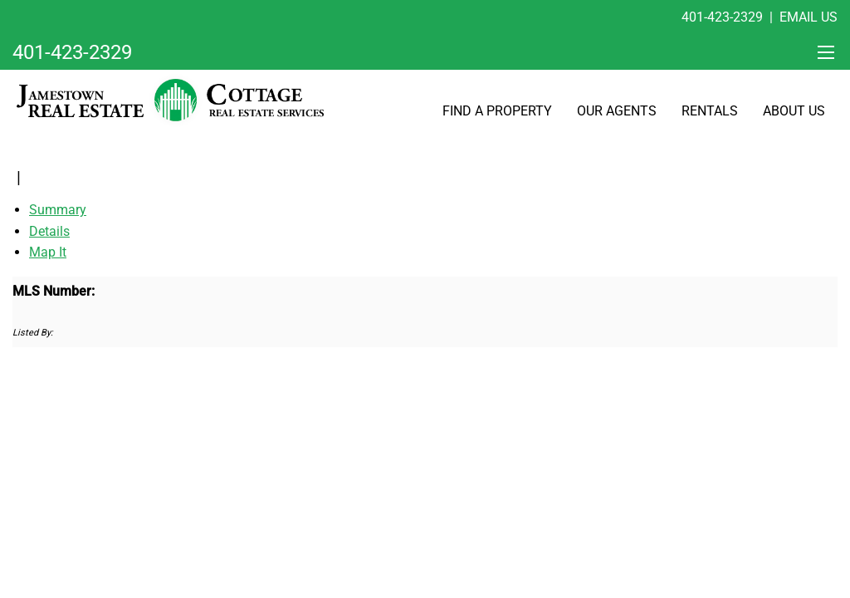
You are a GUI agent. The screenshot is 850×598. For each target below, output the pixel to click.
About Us (794, 111)
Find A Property (497, 111)
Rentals (709, 111)
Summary (57, 210)
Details (49, 231)
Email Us (808, 17)
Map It (47, 252)
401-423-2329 (722, 17)
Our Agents (617, 111)
